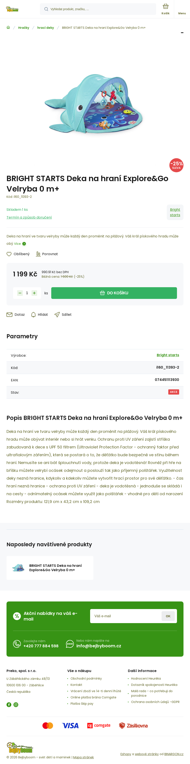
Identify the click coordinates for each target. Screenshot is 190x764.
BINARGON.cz (173, 754)
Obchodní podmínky (86, 678)
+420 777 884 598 (41, 646)
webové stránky (147, 754)
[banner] (20, 9)
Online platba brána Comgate (93, 697)
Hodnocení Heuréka (146, 678)
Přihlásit (168, 616)
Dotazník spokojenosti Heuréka (154, 685)
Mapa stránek (83, 757)
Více (17, 244)
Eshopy (126, 754)
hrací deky (45, 28)
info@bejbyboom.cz (98, 646)
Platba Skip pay (82, 703)
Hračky (23, 28)
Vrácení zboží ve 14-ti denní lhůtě (96, 691)
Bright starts (175, 212)
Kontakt (76, 685)
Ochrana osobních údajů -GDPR (155, 702)
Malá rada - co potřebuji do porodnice (152, 693)
